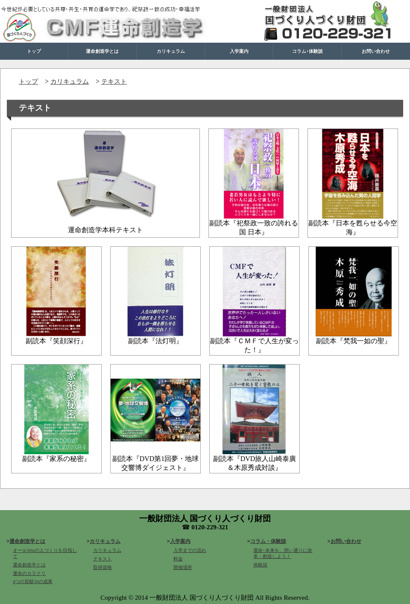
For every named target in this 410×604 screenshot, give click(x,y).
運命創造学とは (102, 51)
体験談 (260, 565)
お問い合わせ (376, 51)
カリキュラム (171, 51)
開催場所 (182, 567)
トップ (34, 51)
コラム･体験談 (307, 51)
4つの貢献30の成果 (33, 581)
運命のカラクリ (29, 573)
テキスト (114, 81)
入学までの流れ (189, 550)
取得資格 (102, 567)
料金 (178, 559)
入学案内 (239, 51)
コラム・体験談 (268, 541)
